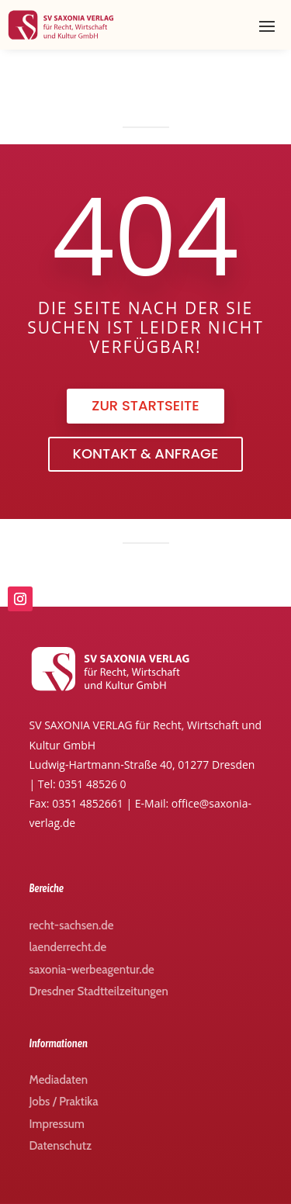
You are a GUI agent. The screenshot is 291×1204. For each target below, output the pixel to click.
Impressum (57, 1124)
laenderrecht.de (68, 947)
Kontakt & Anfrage (146, 453)
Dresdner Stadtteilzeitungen (98, 991)
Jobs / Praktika (64, 1102)
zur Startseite (145, 405)
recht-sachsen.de (71, 925)
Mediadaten (58, 1080)
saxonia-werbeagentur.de (91, 970)
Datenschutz (60, 1146)
